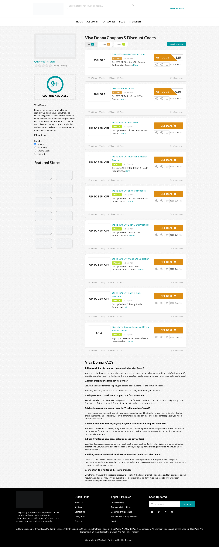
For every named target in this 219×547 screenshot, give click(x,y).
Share (111, 78)
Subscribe (188, 504)
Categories (109, 21)
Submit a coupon (176, 44)
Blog (122, 21)
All (91, 44)
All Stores (93, 21)
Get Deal (168, 125)
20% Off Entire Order (123, 88)
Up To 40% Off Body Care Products (130, 224)
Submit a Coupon (177, 8)
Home (79, 21)
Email (120, 78)
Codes (105, 44)
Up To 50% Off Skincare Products (129, 190)
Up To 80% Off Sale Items (125, 122)
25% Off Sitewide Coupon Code (128, 54)
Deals (121, 44)
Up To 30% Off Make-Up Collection (130, 258)
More (135, 65)
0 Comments (176, 78)
